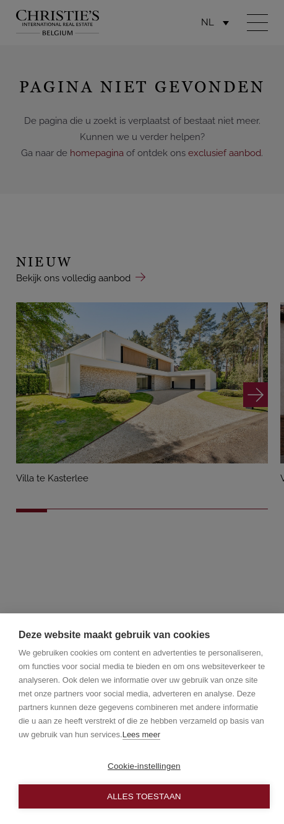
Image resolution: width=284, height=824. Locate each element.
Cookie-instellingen (144, 766)
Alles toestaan (144, 796)
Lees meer (141, 734)
